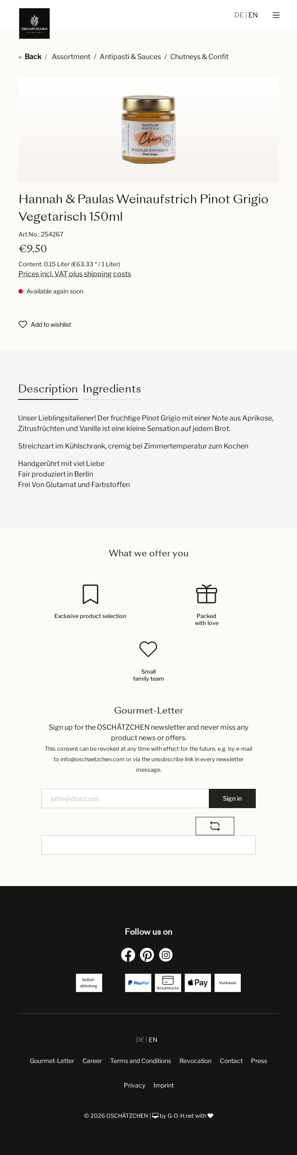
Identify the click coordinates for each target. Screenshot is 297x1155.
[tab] (48, 389)
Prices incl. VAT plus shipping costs (74, 274)
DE (239, 15)
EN (253, 15)
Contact (231, 1060)
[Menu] (276, 15)
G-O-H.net (181, 1116)
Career (92, 1060)
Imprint (164, 1085)
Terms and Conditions (140, 1060)
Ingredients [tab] (111, 388)
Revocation (195, 1060)
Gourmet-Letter (52, 1060)
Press (259, 1060)
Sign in (232, 798)
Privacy (134, 1085)
